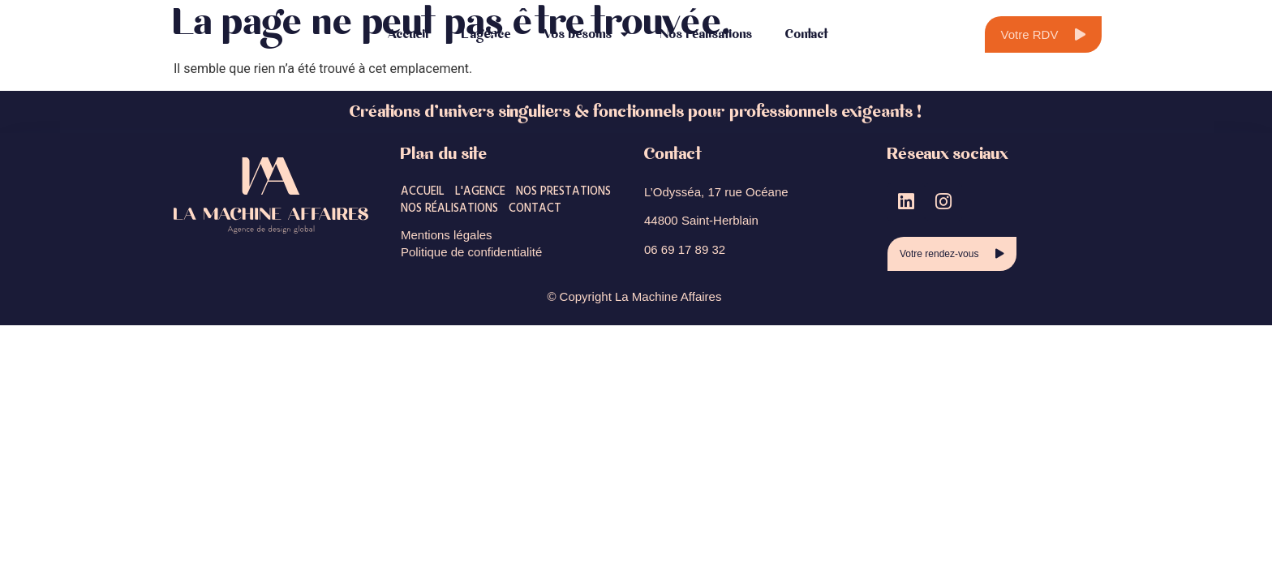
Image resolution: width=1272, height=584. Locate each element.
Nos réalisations (706, 35)
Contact (807, 35)
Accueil (408, 35)
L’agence (486, 35)
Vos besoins (586, 34)
